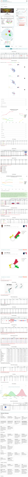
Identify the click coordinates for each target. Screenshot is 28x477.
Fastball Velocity (2, 355)
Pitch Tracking (14, 139)
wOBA (1, 351)
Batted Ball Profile (14, 148)
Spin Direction (14, 217)
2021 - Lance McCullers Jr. (4, 171)
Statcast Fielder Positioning (14, 364)
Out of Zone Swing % (2, 358)
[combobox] (14, 4)
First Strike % (2, 359)
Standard (12, 46)
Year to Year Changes (14, 346)
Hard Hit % (1, 352)
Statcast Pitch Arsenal (14, 60)
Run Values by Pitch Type (14, 207)
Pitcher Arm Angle (14, 282)
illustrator (2, 21)
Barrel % (1, 354)
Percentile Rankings (14, 315)
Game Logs (20, 46)
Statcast (7, 46)
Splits (16, 46)
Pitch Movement (14, 174)
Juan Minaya (7, 14)
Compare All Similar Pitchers (4, 172)
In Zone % (1, 357)
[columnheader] (1, 53)
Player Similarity (2, 23)
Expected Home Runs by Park (14, 335)
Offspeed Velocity (2, 356)
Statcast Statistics (14, 51)
